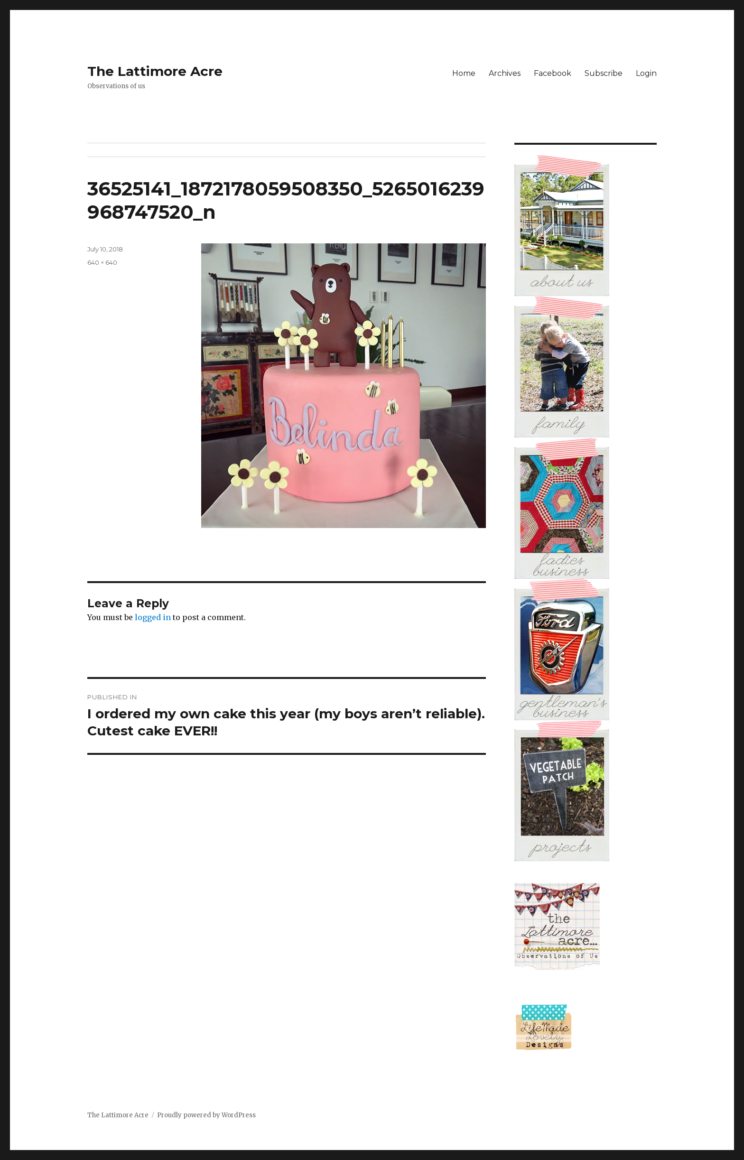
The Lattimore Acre (155, 71)
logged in (153, 617)
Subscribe (604, 73)
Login (646, 73)
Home (463, 73)
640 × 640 (102, 262)
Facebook (552, 73)
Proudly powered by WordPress (206, 1115)
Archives (505, 73)
